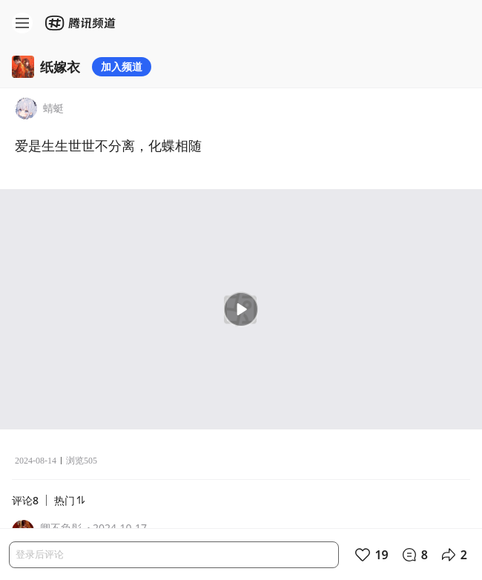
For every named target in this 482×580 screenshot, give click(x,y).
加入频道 (121, 66)
